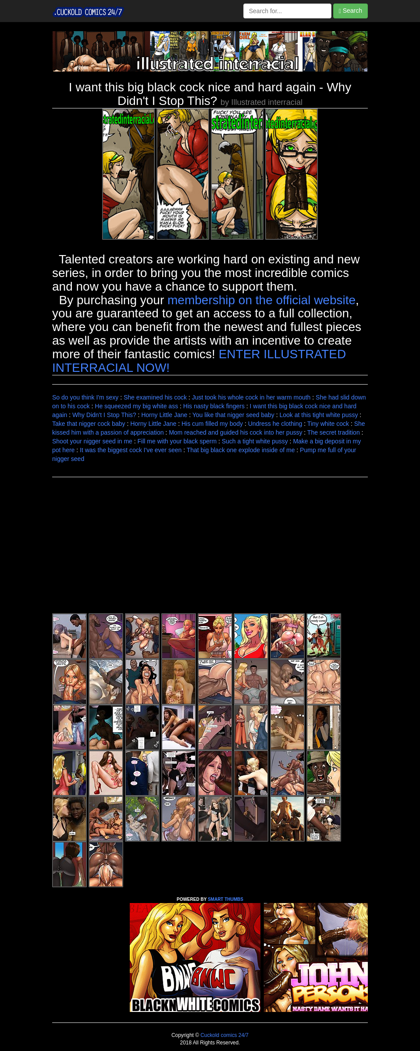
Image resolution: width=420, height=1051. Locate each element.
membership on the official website (261, 300)
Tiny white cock (328, 423)
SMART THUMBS (225, 899)
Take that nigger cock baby (88, 423)
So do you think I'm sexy (85, 397)
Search (350, 10)
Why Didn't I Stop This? (104, 414)
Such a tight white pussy (255, 441)
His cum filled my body (212, 423)
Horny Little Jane (164, 414)
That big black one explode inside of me (241, 450)
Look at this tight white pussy (318, 414)
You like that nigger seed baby (233, 414)
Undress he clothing (275, 423)
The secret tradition (333, 432)
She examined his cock (155, 397)
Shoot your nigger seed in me (92, 441)
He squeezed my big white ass (136, 406)
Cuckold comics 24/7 (224, 1035)
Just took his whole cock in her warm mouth (251, 397)
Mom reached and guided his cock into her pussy (235, 432)
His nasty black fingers (214, 406)
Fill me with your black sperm (177, 441)
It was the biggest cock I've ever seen (131, 450)
